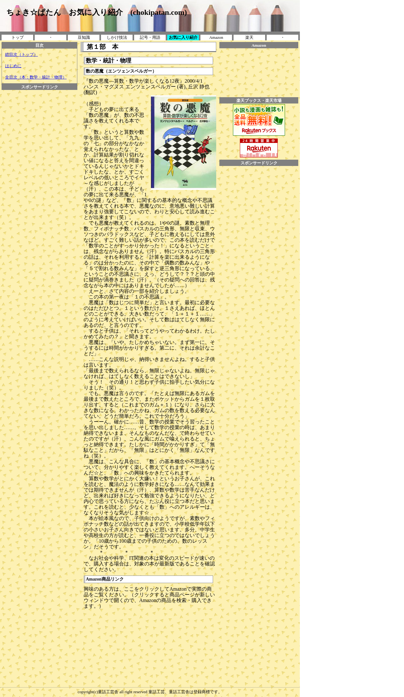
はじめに (13, 65)
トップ (17, 37)
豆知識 (84, 37)
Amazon (216, 37)
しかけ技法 (117, 37)
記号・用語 (150, 37)
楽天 (249, 37)
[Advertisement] (39, 184)
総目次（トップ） (21, 54)
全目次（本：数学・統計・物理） (36, 77)
